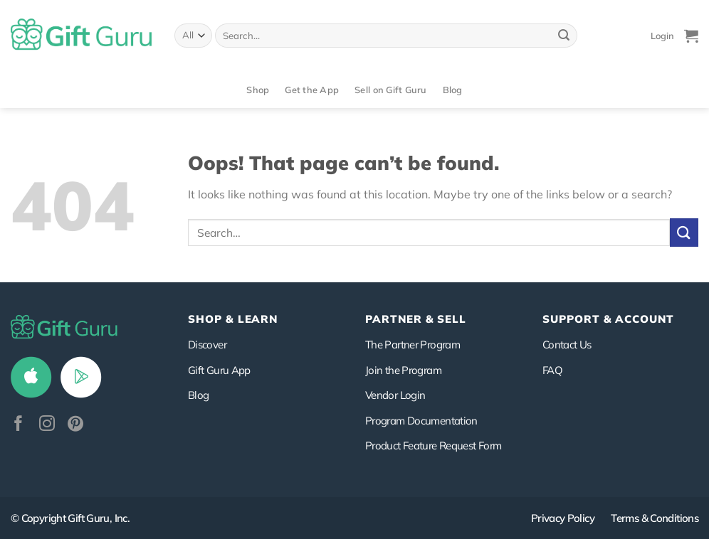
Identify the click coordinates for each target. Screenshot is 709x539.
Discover (207, 344)
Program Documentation (421, 420)
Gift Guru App (219, 370)
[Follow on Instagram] (47, 425)
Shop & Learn (233, 319)
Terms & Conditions (654, 518)
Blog (453, 89)
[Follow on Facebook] (18, 425)
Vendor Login (395, 395)
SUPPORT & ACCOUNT (608, 319)
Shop (257, 89)
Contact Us (567, 344)
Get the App (312, 89)
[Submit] (564, 35)
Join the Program (403, 370)
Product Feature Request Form (433, 445)
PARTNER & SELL (415, 319)
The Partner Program (412, 344)
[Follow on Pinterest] (75, 425)
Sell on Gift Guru (390, 89)
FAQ (552, 370)
